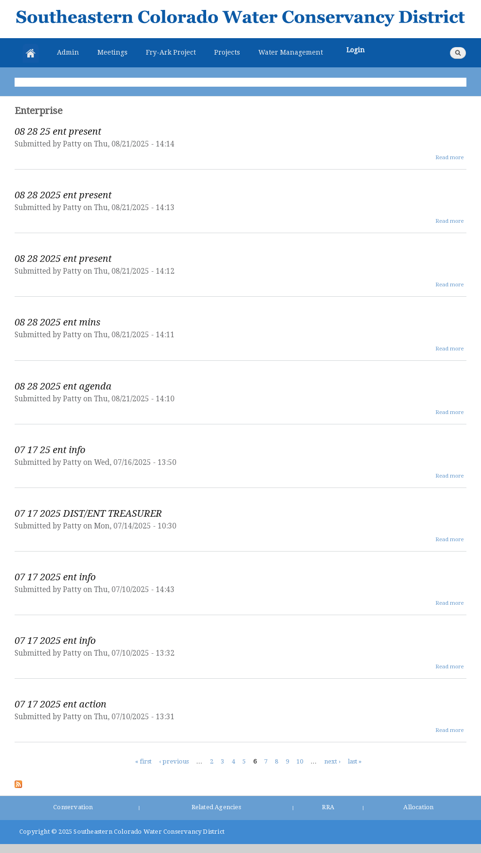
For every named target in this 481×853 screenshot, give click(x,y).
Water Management (290, 52)
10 (300, 760)
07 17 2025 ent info (55, 577)
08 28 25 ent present (58, 131)
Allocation (418, 807)
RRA (328, 807)
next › (332, 760)
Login (355, 50)
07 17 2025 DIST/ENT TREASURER (88, 513)
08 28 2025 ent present (63, 195)
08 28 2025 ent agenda (63, 386)
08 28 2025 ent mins (57, 322)
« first (143, 760)
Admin (68, 52)
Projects (227, 52)
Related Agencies (216, 807)
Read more (449, 157)
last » (354, 760)
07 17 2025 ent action (60, 704)
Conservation (73, 807)
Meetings (112, 52)
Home (31, 53)
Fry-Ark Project (171, 52)
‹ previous (174, 760)
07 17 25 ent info (50, 449)
